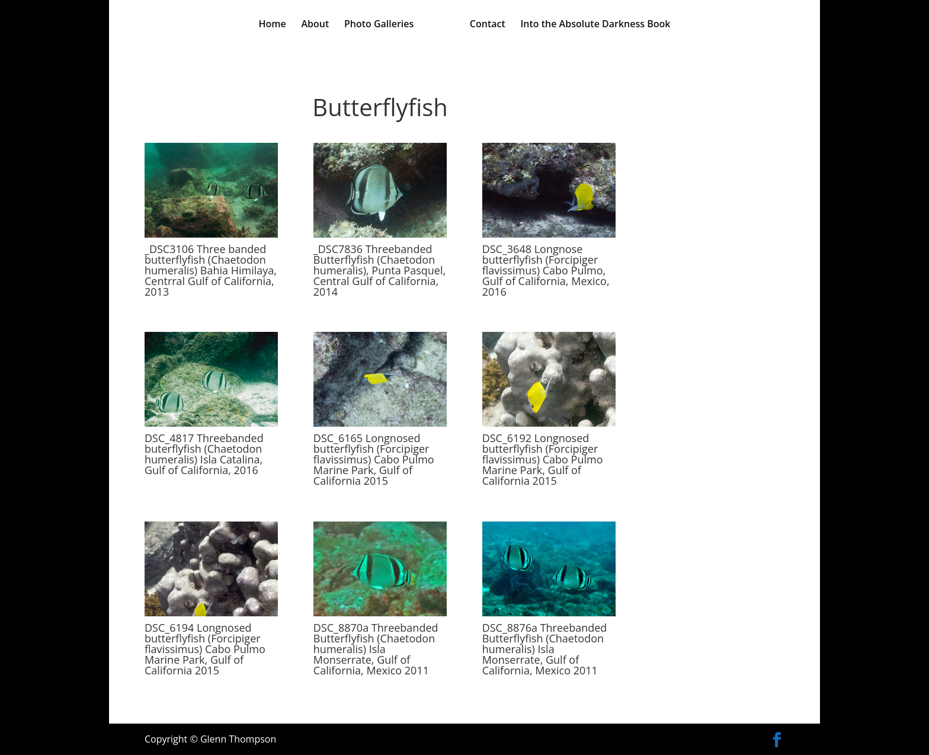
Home (272, 25)
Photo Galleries (379, 25)
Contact (487, 25)
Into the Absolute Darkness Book (595, 25)
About (315, 25)
